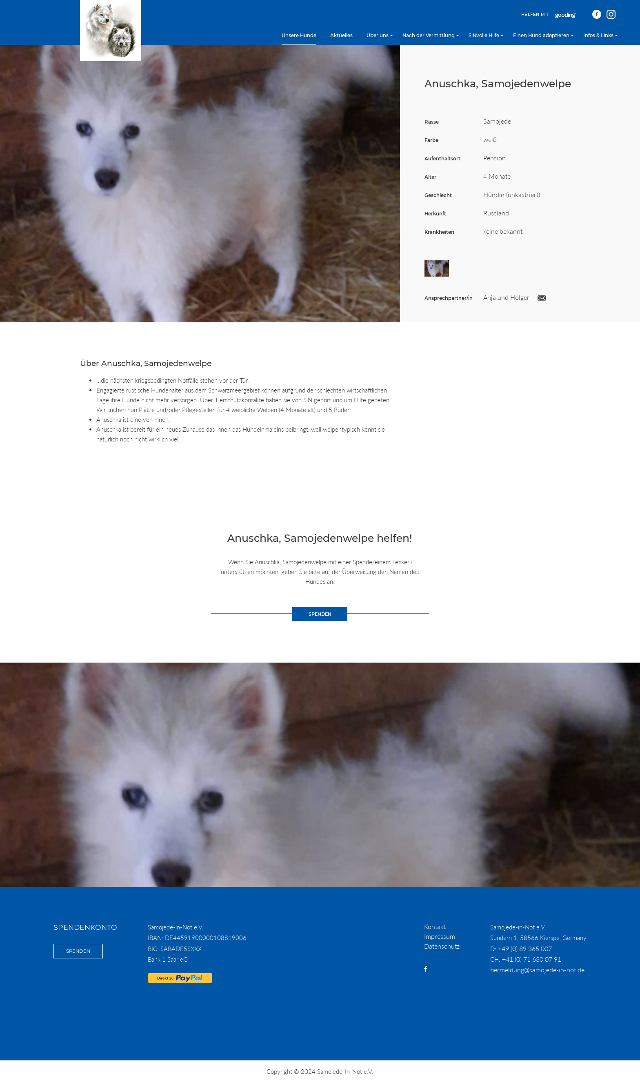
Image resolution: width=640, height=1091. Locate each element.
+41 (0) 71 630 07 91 (531, 959)
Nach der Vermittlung (428, 35)
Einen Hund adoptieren (541, 35)
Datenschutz (442, 946)
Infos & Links (598, 35)
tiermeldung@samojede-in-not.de (537, 969)
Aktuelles (341, 35)
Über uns (378, 35)
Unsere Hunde (299, 35)
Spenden (78, 951)
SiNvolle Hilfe (484, 35)
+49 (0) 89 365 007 (525, 948)
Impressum (439, 936)
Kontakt (435, 926)
